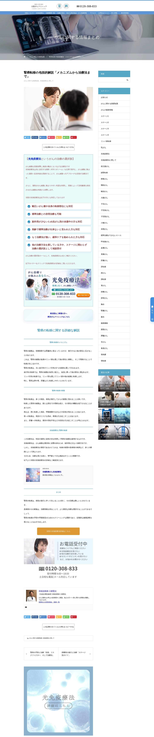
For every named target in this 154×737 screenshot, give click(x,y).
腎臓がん (104, 311)
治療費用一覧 (50, 13)
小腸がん (104, 223)
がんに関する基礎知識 (31, 81)
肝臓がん (104, 260)
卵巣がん (104, 179)
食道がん (104, 348)
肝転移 (103, 267)
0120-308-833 (88, 6)
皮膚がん (104, 248)
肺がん (103, 273)
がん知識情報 (82, 13)
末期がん (104, 229)
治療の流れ (61, 13)
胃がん (103, 285)
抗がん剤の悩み (71, 13)
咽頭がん (104, 185)
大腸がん (104, 198)
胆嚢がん (104, 292)
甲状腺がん (105, 242)
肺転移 (103, 279)
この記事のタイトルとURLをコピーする (58, 147)
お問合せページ (103, 13)
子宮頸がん (105, 216)
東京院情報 (125, 13)
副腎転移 (104, 173)
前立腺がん (105, 166)
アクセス (93, 13)
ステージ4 (105, 135)
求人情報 (114, 13)
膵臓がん (104, 336)
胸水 (102, 304)
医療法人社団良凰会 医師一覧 (49, 602)
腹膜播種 (104, 323)
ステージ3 (105, 129)
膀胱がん (104, 329)
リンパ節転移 (106, 141)
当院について (29, 13)
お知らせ (104, 97)
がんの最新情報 (107, 110)
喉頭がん (104, 191)
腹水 (102, 317)
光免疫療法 (39, 13)
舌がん (103, 342)
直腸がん (104, 254)
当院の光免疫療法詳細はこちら (58, 531)
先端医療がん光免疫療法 (52, 472)
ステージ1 (105, 116)
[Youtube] (26, 607)
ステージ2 (105, 122)
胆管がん (104, 298)
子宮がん (104, 204)
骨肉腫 (103, 354)
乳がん (103, 147)
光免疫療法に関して (46, 81)
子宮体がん (105, 210)
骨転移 (103, 361)
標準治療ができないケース (111, 235)
